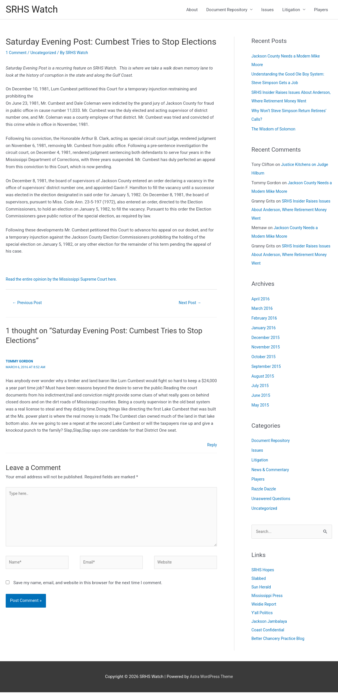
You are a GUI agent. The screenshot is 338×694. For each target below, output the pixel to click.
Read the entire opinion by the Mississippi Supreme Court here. (65, 280)
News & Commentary (272, 471)
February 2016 (265, 319)
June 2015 (261, 396)
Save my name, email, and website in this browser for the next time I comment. (87, 589)
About (192, 10)
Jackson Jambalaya (270, 623)
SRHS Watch (33, 10)
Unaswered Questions (272, 500)
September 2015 (267, 367)
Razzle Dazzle (265, 490)
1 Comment (17, 54)
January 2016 (264, 329)
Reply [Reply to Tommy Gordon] (211, 446)
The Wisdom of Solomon (275, 130)
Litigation (291, 10)
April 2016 (261, 300)
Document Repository (227, 10)
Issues (267, 10)
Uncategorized (45, 54)
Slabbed (259, 580)
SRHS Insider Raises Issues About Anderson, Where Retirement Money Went (292, 211)
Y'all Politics (263, 614)
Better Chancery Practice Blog (280, 640)
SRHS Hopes (264, 571)
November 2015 (267, 348)
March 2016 (263, 309)
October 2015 (264, 358)
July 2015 (261, 387)
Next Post (190, 304)
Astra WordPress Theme (211, 678)
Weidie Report (265, 606)
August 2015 (264, 377)
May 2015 (261, 406)
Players (321, 10)
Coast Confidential (269, 631)
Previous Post (29, 304)
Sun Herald (262, 589)
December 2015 (267, 339)
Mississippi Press (268, 597)
